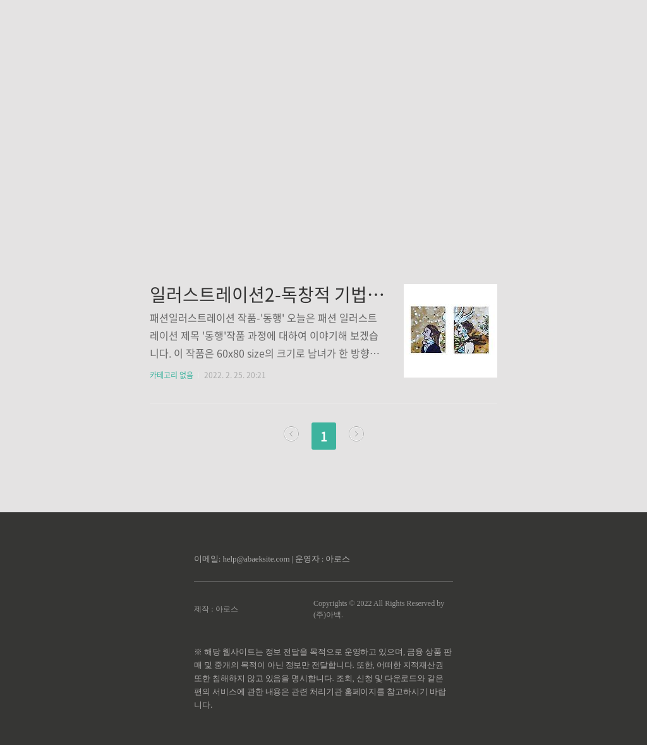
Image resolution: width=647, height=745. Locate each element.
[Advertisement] (323, 120)
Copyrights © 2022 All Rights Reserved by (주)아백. (378, 609)
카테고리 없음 (171, 375)
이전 (291, 433)
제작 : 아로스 (216, 609)
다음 (356, 433)
